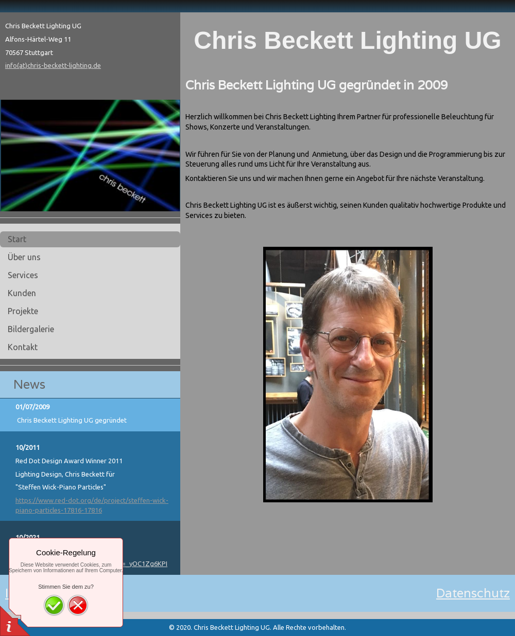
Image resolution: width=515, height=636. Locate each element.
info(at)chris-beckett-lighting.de (53, 65)
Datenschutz (473, 593)
